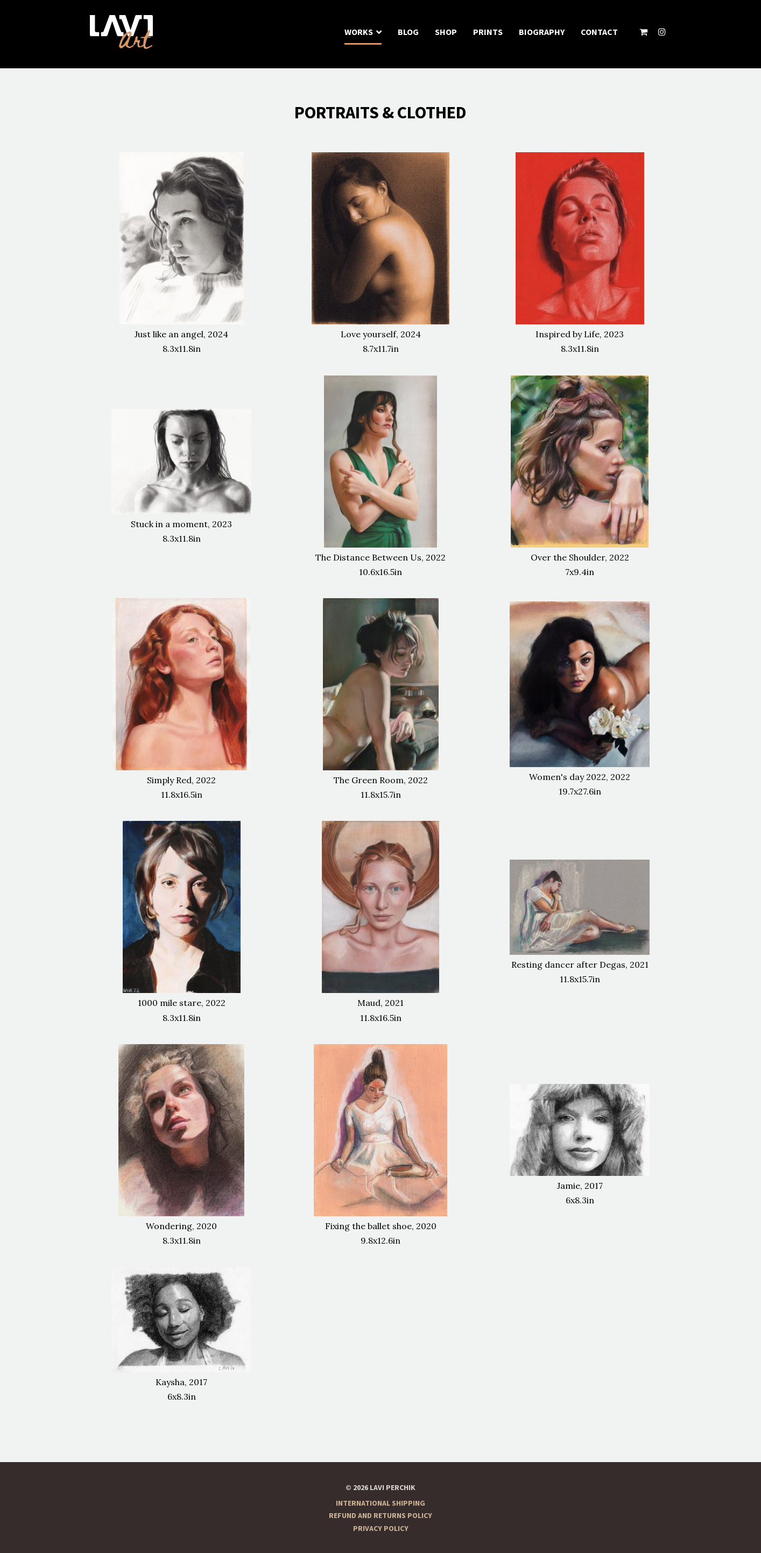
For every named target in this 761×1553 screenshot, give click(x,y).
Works (358, 32)
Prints (488, 32)
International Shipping (380, 1503)
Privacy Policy (380, 1528)
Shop (446, 32)
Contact (599, 32)
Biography (542, 32)
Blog (408, 32)
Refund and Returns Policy (380, 1516)
